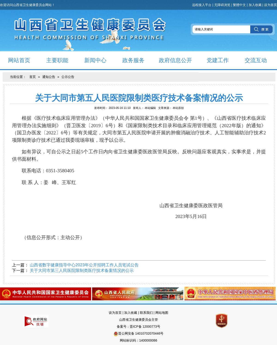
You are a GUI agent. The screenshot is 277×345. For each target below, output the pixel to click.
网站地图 (161, 312)
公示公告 (67, 77)
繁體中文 (239, 5)
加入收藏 (255, 5)
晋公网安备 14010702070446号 (141, 333)
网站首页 (15, 60)
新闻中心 (91, 60)
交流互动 (252, 60)
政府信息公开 (172, 60)
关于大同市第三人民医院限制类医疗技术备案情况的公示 (82, 270)
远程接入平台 (201, 5)
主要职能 (53, 60)
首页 (32, 77)
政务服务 (129, 60)
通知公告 (48, 77)
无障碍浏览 (222, 5)
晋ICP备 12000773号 (145, 326)
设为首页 (270, 5)
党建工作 (214, 60)
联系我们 (146, 312)
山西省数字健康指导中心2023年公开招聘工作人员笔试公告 (84, 265)
